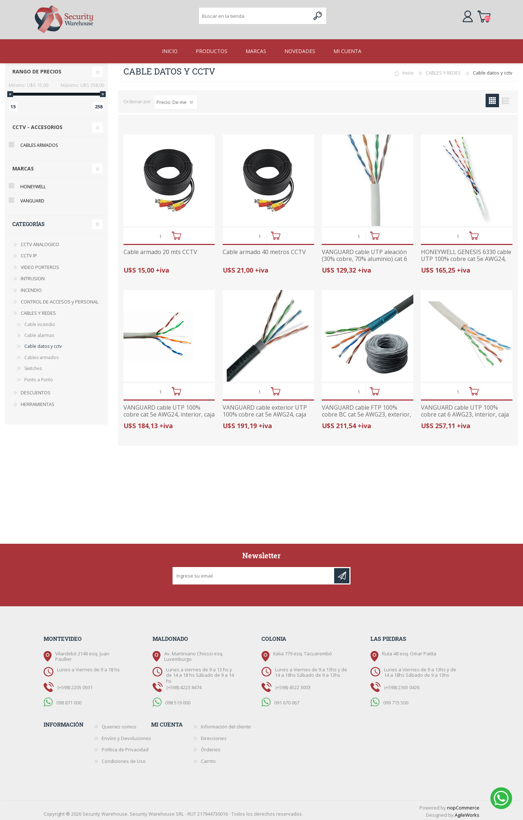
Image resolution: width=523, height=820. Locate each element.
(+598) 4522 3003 (293, 685)
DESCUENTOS (35, 390)
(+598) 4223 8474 (184, 685)
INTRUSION (33, 276)
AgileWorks (467, 812)
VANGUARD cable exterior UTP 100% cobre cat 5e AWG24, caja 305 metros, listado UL (265, 412)
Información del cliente (226, 724)
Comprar (176, 233)
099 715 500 (395, 700)
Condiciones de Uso (124, 759)
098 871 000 (68, 700)
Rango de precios (36, 69)
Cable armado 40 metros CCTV (264, 249)
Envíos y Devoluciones (126, 736)
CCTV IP (29, 253)
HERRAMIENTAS (37, 402)
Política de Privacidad (125, 747)
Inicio (408, 70)
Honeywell (33, 184)
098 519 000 (177, 700)
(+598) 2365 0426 (401, 685)
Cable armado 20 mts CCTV (160, 249)
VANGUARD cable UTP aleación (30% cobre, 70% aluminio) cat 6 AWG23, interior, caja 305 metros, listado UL (367, 260)
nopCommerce (463, 805)
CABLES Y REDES (443, 70)
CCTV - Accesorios (37, 124)
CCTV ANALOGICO (40, 242)
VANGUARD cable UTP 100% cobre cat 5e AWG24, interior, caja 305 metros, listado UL (169, 412)
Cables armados (39, 143)
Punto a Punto (38, 377)
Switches (33, 366)
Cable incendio (39, 322)
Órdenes (210, 747)
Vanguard (32, 199)
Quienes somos (119, 724)
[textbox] (254, 16)
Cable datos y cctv (43, 344)
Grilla (492, 98)
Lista (505, 98)
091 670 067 (286, 700)
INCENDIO (31, 288)
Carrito (486, 16)
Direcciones (214, 736)
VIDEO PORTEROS (40, 265)
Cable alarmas (39, 333)
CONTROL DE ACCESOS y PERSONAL (59, 299)
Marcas (23, 166)
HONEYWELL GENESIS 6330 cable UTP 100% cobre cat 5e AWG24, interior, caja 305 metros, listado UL (466, 260)
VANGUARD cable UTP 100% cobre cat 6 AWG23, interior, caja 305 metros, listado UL (465, 412)
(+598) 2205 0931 (75, 685)
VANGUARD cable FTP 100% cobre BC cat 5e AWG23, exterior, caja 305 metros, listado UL (366, 412)
